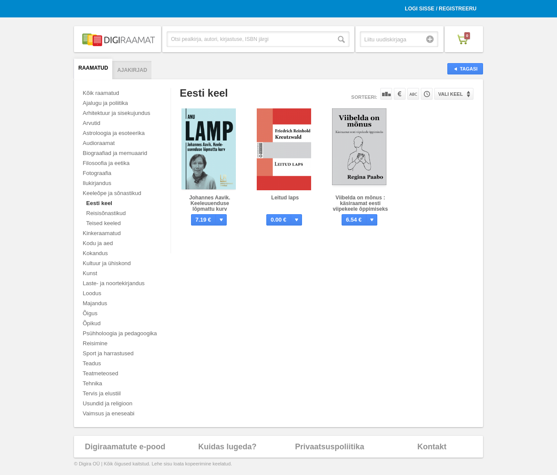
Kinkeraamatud (102, 233)
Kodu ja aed (98, 243)
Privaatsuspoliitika (329, 446)
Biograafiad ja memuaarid (115, 153)
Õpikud (92, 323)
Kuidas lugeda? (227, 446)
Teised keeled (103, 223)
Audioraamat (99, 143)
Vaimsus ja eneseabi (108, 413)
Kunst (90, 273)
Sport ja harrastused (108, 353)
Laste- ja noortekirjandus (113, 283)
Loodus (92, 293)
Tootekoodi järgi (427, 94)
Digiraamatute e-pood (125, 446)
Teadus (92, 363)
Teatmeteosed (100, 373)
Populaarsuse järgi (386, 94)
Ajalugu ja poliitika (105, 103)
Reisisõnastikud (106, 213)
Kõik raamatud (101, 93)
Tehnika (92, 383)
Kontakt (431, 446)
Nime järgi (413, 94)
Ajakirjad (132, 70)
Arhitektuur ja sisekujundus (116, 113)
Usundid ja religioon (107, 403)
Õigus (90, 313)
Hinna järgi (400, 94)
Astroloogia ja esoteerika (113, 133)
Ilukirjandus (97, 183)
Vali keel (450, 94)
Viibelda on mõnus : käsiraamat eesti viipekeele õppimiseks (360, 203)
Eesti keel (99, 203)
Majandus (95, 303)
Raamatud (93, 68)
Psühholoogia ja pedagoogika (120, 333)
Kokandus (95, 253)
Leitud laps (285, 198)
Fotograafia (97, 173)
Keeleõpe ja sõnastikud (112, 193)
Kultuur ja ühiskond (107, 263)
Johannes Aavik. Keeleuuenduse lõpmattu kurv (209, 203)
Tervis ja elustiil (102, 393)
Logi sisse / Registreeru (440, 9)
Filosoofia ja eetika (106, 163)
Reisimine (95, 343)
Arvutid (91, 123)
